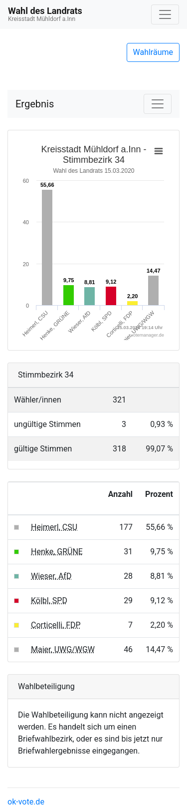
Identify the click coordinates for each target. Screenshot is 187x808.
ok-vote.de (25, 802)
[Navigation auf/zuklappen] (165, 14)
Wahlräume (153, 52)
